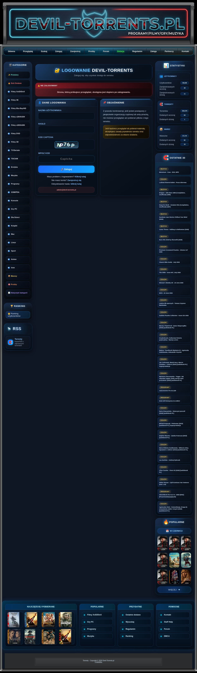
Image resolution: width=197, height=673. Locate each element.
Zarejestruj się (74, 180)
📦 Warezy (12, 276)
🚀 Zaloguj (66, 169)
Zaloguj (58, 51)
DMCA (167, 636)
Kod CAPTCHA (45, 137)
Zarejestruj (75, 51)
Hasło (41, 124)
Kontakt (185, 51)
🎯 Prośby (12, 284)
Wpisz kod (44, 153)
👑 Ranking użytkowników (14, 314)
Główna (11, 51)
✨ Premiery (13, 75)
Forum (106, 51)
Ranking (129, 636)
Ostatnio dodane (133, 615)
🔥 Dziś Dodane (15, 83)
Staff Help (168, 622)
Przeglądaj (28, 51)
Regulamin (137, 51)
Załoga (153, 51)
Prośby (91, 51)
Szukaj (44, 51)
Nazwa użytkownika (50, 110)
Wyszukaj (130, 622)
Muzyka (90, 636)
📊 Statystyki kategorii (17, 293)
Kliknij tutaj (80, 176)
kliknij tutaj (76, 184)
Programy (91, 629)
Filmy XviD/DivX (94, 615)
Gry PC (90, 622)
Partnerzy (169, 51)
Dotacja (120, 51)
